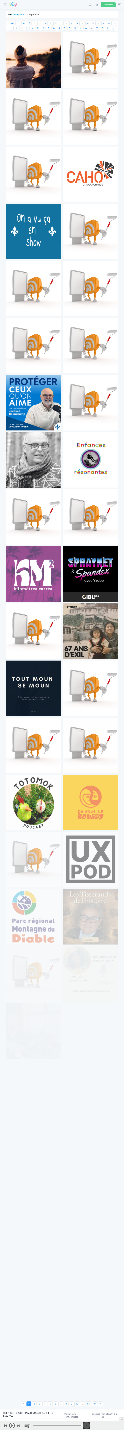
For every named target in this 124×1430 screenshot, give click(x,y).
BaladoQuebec (18, 14)
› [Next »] (100, 1404)
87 (94, 1404)
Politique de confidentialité (71, 1415)
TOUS (11, 23)
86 (88, 1404)
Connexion (108, 5)
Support (96, 1414)
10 (77, 1404)
